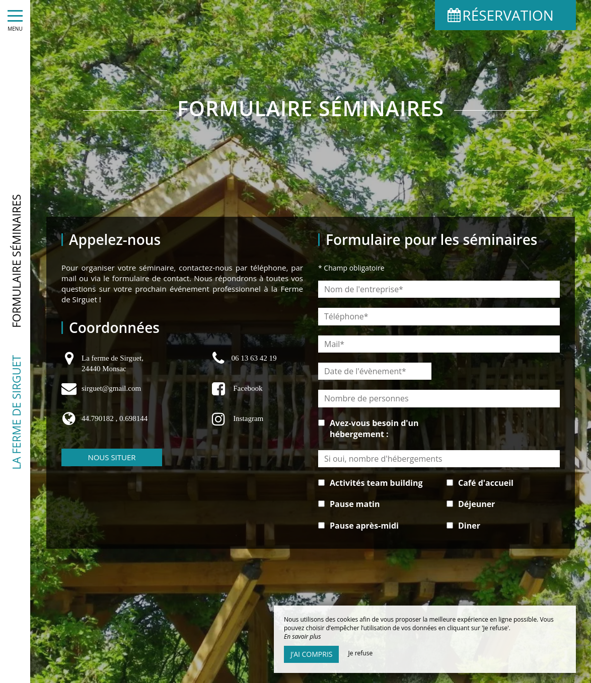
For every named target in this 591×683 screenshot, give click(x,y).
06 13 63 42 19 (253, 358)
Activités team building (376, 482)
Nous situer (111, 457)
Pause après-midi (364, 525)
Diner (469, 525)
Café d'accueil (485, 482)
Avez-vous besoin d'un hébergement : (374, 428)
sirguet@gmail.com (111, 388)
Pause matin (355, 503)
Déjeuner (476, 503)
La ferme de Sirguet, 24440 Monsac (112, 363)
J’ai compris (311, 654)
